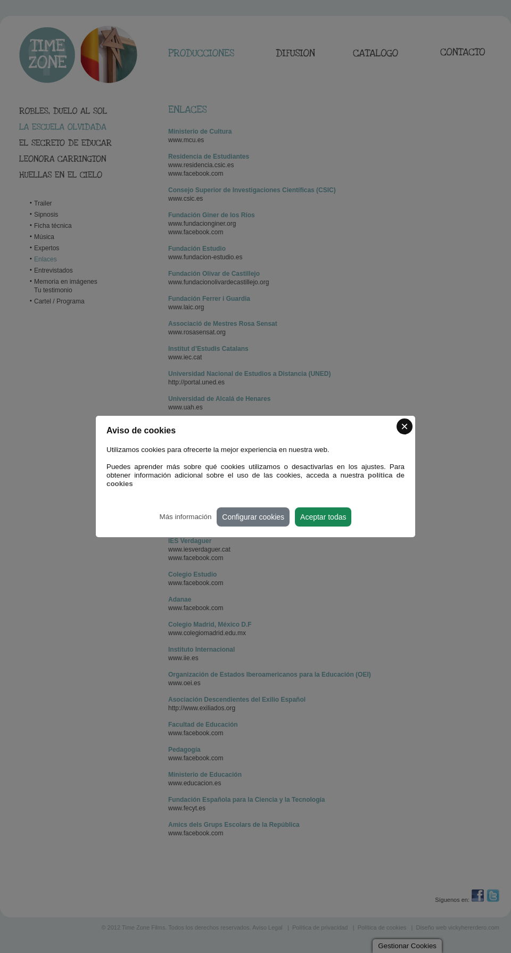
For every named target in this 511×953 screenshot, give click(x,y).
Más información (186, 517)
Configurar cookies (253, 517)
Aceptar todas (323, 517)
